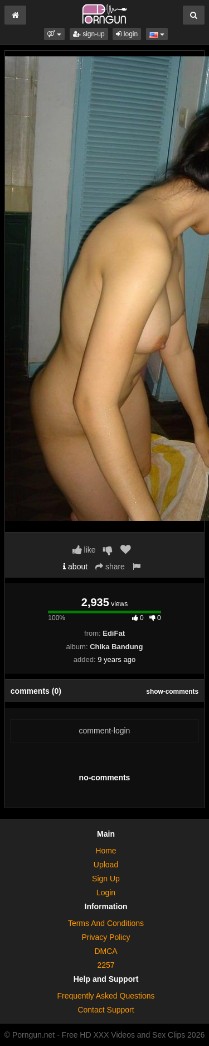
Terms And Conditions (106, 923)
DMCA (105, 951)
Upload (106, 864)
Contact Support (105, 1009)
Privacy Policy (105, 937)
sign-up (89, 34)
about (75, 566)
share (110, 566)
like (84, 549)
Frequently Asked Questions (105, 995)
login (127, 34)
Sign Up (106, 878)
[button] (54, 34)
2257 (105, 965)
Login (105, 892)
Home (105, 850)
